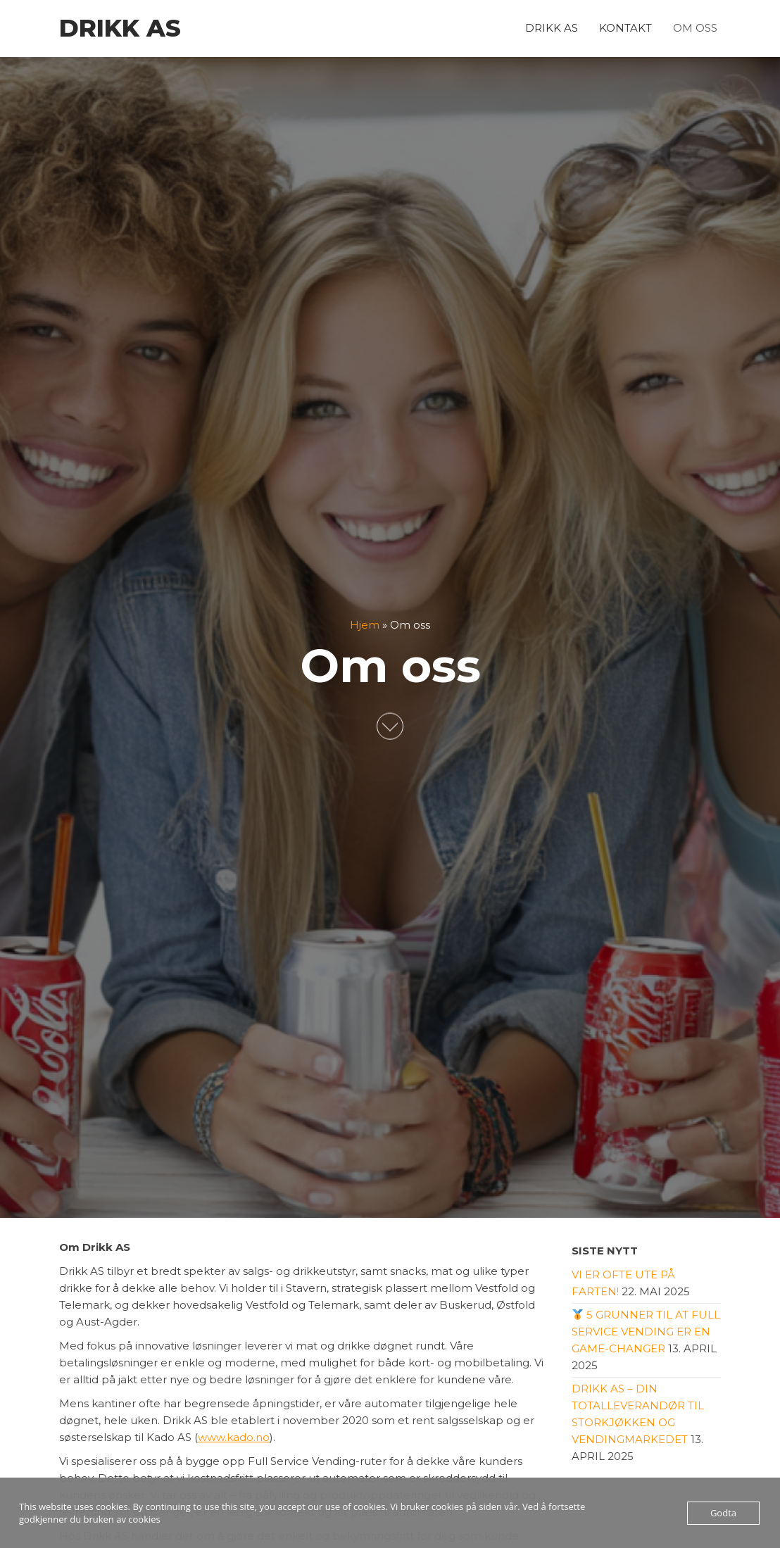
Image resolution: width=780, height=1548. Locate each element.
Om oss (695, 27)
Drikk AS (120, 28)
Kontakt (625, 27)
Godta (723, 1512)
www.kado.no (234, 1437)
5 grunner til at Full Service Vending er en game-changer (646, 1331)
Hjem (364, 624)
